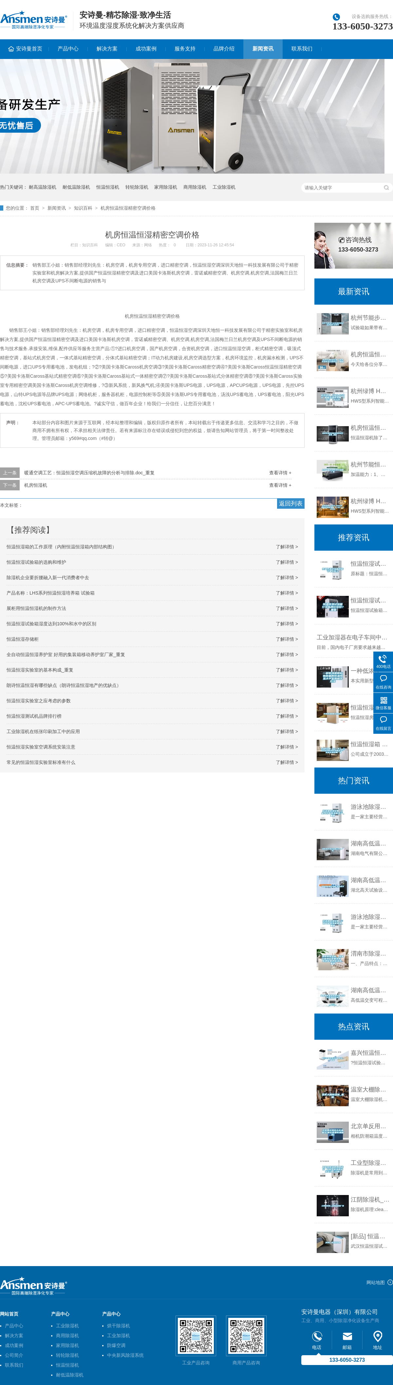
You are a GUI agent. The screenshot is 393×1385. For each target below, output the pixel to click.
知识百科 (83, 208)
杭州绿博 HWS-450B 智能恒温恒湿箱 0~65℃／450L (370, 391)
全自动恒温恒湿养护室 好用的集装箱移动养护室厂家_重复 (66, 654)
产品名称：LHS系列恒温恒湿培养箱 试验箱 (51, 593)
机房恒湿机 (35, 485)
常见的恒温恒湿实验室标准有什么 (41, 762)
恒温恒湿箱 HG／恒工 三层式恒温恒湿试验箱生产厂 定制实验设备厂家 (370, 744)
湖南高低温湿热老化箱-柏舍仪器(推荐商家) (370, 990)
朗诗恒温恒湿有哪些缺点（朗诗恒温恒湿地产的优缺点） (64, 685)
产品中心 (68, 48)
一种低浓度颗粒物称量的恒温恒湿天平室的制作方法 (370, 671)
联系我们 (301, 48)
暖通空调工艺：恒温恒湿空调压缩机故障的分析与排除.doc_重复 (89, 472)
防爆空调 (116, 1345)
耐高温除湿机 (42, 187)
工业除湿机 (224, 187)
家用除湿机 (165, 187)
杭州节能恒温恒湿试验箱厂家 (370, 464)
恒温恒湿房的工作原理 (370, 707)
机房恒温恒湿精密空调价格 (128, 208)
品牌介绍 (224, 48)
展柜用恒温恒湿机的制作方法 (36, 608)
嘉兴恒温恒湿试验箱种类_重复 (370, 1053)
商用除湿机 (194, 187)
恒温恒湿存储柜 (23, 639)
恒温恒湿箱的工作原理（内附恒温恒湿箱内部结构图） (62, 546)
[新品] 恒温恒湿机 (370, 1236)
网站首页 (9, 1314)
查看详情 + (280, 472)
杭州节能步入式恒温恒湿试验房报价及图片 (370, 317)
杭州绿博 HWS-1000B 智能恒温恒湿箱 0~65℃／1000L (370, 501)
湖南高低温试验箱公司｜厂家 (370, 843)
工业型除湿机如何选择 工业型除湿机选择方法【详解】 (370, 1163)
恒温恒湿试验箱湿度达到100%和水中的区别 (51, 623)
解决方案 (107, 48)
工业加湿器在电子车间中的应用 (353, 637)
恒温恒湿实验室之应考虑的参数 (39, 700)
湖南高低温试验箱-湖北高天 (370, 880)
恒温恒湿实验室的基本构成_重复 (40, 670)
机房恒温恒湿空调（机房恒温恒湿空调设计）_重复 (370, 354)
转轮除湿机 (136, 187)
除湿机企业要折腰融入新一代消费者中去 (48, 577)
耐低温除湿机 (76, 187)
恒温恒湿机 (107, 187)
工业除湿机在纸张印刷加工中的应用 (43, 731)
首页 (34, 208)
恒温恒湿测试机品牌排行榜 (34, 716)
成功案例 (146, 48)
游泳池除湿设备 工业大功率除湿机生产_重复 (370, 807)
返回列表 (291, 503)
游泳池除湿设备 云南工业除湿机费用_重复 (370, 917)
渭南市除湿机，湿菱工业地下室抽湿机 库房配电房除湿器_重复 (370, 953)
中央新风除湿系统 (125, 1355)
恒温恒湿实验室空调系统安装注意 (41, 746)
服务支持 (185, 48)
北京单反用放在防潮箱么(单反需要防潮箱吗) (370, 1126)
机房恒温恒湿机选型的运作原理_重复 (370, 428)
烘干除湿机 (118, 1325)
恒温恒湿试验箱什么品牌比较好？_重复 (370, 600)
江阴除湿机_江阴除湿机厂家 (370, 1199)
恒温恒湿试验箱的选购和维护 (36, 562)
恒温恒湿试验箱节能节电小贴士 (370, 563)
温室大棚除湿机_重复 (370, 1089)
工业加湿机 (118, 1335)
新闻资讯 (263, 48)
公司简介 (14, 1355)
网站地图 (375, 1282)
